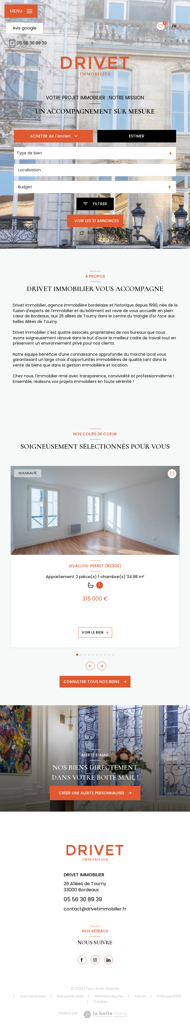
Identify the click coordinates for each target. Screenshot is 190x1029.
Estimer (136, 136)
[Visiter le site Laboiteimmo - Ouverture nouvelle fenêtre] (105, 1014)
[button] (101, 665)
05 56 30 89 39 (27, 43)
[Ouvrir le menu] (21, 11)
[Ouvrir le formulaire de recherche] (95, 204)
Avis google (24, 28)
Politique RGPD (169, 996)
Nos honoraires (33, 996)
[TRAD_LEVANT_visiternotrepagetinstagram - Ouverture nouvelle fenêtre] (95, 959)
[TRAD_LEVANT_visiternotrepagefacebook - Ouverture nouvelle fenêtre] (81, 959)
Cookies (100, 1002)
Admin (140, 996)
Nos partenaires (70, 996)
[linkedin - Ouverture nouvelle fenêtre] (108, 959)
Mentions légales (109, 996)
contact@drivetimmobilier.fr (95, 909)
